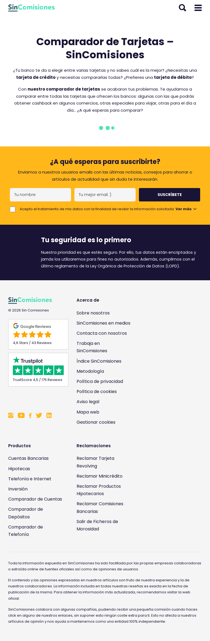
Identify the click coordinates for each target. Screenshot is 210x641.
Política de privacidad (100, 381)
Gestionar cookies (96, 422)
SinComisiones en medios (103, 323)
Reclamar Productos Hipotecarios (99, 490)
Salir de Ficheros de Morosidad (97, 525)
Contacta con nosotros (102, 333)
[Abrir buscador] (182, 8)
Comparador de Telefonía (25, 531)
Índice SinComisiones (99, 361)
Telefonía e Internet (29, 479)
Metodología (90, 371)
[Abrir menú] (198, 8)
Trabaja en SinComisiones (92, 347)
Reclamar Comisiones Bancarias (100, 507)
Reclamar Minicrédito (99, 476)
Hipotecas (19, 469)
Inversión (18, 489)
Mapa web (88, 412)
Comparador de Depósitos (25, 513)
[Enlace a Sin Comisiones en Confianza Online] (35, 398)
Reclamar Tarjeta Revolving (95, 462)
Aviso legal (88, 402)
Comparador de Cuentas (35, 499)
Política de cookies (97, 391)
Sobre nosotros (93, 313)
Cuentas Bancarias (28, 458)
